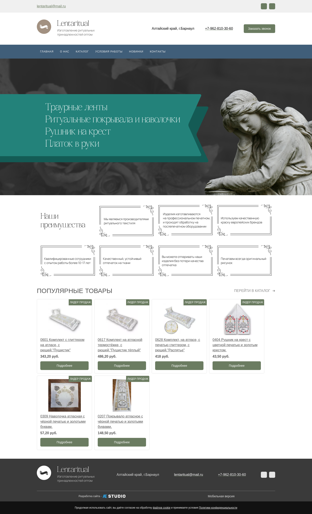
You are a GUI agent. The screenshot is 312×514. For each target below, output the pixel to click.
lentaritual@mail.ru (51, 6)
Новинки (136, 51)
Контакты (158, 51)
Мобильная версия (221, 496)
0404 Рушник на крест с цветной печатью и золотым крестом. (235, 345)
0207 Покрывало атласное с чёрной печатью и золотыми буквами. (120, 421)
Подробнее (64, 365)
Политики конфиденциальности (218, 507)
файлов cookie (161, 507)
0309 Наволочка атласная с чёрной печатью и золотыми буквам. (63, 421)
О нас (64, 51)
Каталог (82, 51)
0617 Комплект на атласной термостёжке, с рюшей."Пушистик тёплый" (120, 345)
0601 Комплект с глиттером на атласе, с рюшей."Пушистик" (62, 345)
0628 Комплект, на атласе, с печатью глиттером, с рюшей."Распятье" (177, 345)
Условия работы (109, 51)
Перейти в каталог (252, 291)
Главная (47, 51)
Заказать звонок (259, 28)
